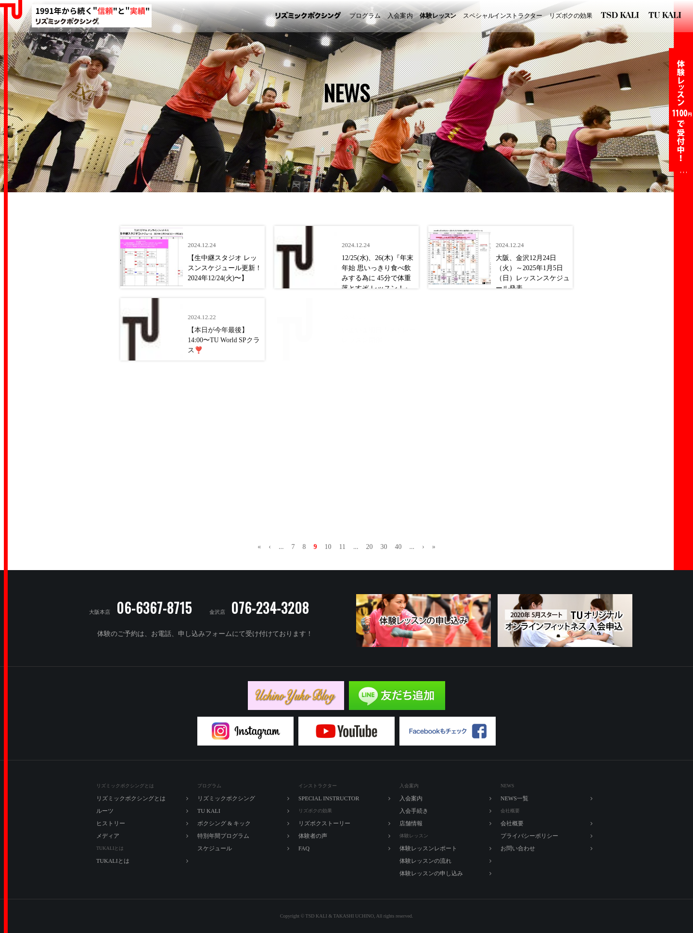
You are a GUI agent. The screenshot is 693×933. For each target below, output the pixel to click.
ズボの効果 (570, 16)
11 (342, 546)
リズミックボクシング (308, 16)
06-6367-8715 (154, 608)
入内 (400, 16)
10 (328, 546)
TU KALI (666, 16)
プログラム (365, 15)
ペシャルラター (502, 16)
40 (398, 546)
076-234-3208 (270, 608)
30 (383, 546)
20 (369, 546)
